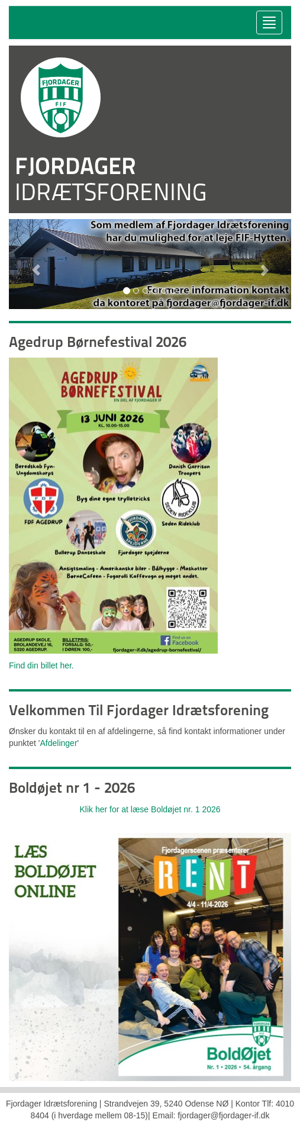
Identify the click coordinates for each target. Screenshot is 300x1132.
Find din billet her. (41, 665)
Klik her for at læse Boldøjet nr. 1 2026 (149, 809)
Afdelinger (59, 743)
